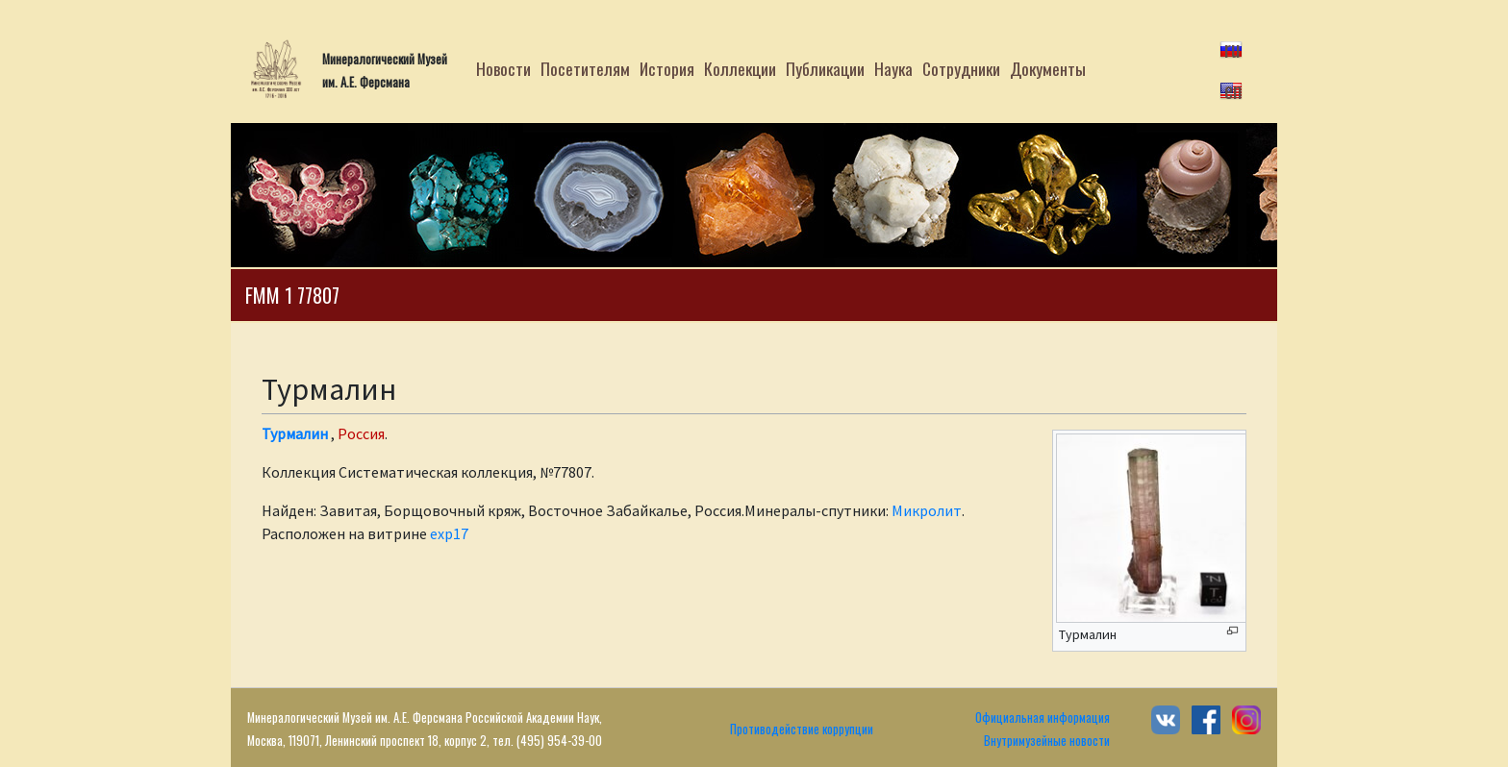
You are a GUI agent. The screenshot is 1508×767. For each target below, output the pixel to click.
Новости (503, 68)
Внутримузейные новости (1047, 740)
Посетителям (585, 68)
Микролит (927, 510)
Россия (361, 433)
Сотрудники (961, 68)
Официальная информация (1042, 717)
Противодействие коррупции (801, 729)
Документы (1048, 68)
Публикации (825, 68)
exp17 (449, 533)
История (667, 68)
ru (1232, 48)
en (1233, 89)
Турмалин (295, 433)
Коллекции (740, 68)
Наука (893, 68)
